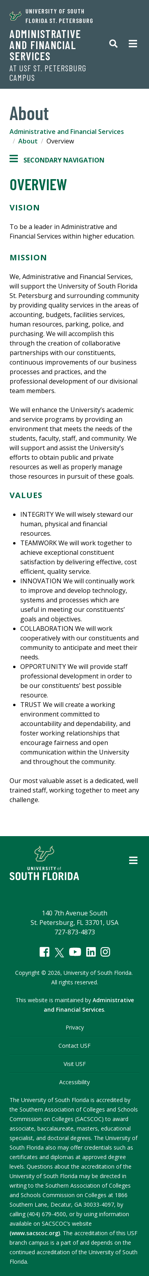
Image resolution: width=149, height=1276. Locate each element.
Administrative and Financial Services (45, 44)
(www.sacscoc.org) (35, 1233)
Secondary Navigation (57, 160)
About (28, 141)
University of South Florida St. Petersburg (51, 15)
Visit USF (75, 1064)
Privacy (75, 1027)
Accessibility (74, 1082)
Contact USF (74, 1045)
